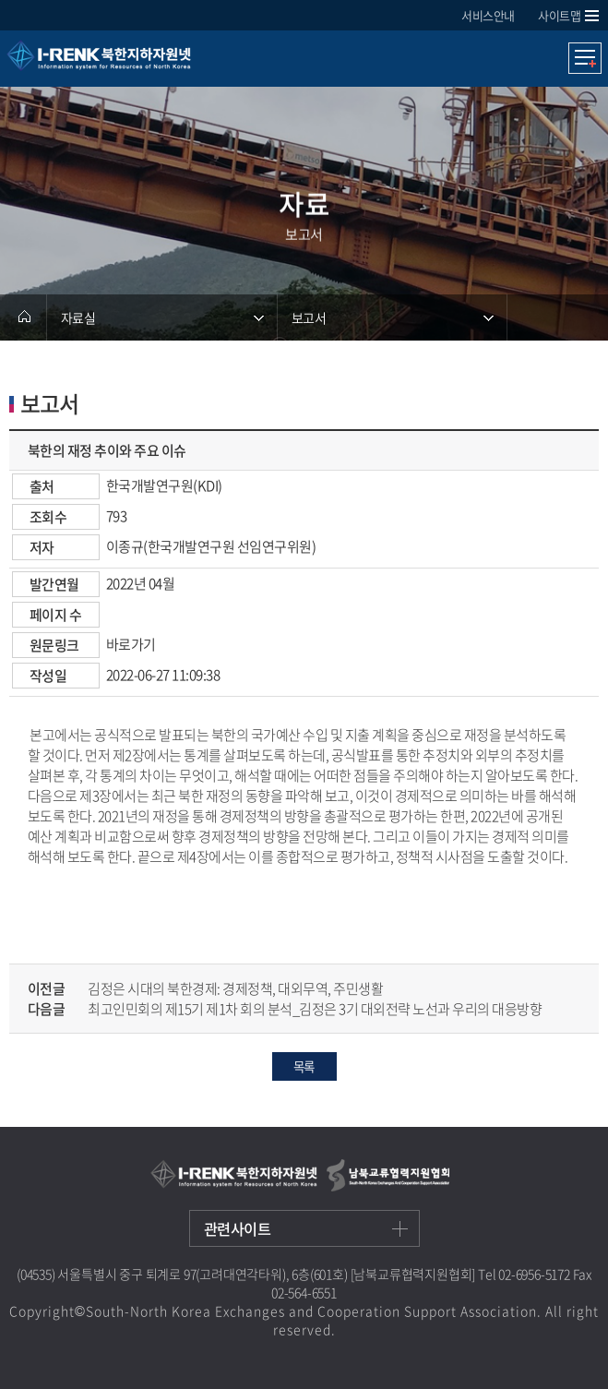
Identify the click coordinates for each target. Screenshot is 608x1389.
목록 (303, 1066)
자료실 (78, 317)
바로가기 (131, 644)
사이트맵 (559, 15)
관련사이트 (237, 1228)
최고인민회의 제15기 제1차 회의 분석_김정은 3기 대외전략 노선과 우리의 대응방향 (315, 1009)
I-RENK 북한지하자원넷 (138, 65)
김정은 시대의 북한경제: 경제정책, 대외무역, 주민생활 (235, 988)
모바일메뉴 (585, 58)
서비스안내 (488, 15)
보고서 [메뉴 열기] (309, 317)
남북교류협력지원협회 (388, 1175)
